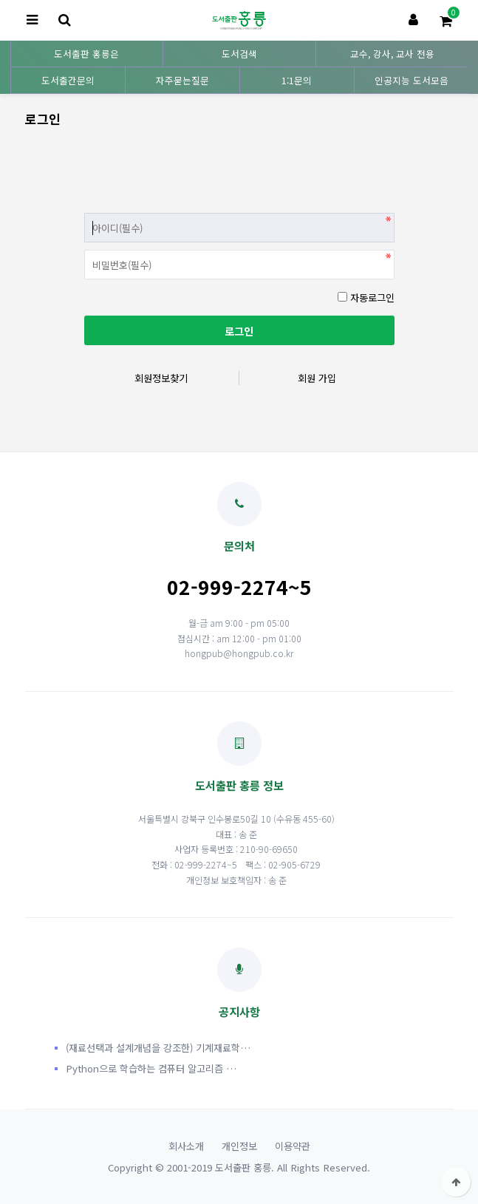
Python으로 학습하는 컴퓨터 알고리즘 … (151, 1068)
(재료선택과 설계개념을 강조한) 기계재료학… (158, 1048)
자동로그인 (372, 297)
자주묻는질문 (182, 80)
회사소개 (186, 1146)
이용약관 (292, 1146)
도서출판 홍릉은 (86, 54)
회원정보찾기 (161, 378)
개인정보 (239, 1146)
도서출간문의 (68, 80)
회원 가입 (317, 378)
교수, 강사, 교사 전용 (392, 54)
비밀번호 (84, 209)
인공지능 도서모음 (411, 80)
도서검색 (239, 54)
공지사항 (239, 983)
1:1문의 (296, 80)
